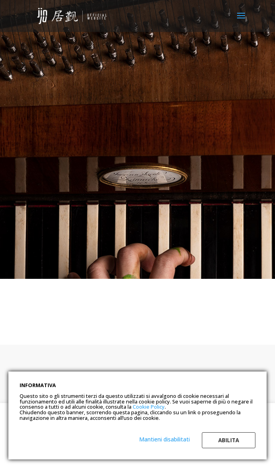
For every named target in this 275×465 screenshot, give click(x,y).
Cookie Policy (149, 406)
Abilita (228, 440)
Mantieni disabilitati (164, 439)
